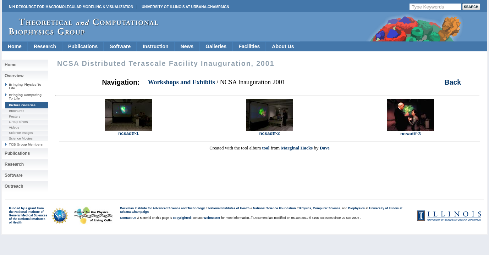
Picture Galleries (22, 105)
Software (120, 46)
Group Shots (18, 122)
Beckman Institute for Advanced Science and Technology (162, 208)
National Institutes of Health (228, 208)
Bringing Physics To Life (25, 86)
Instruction (155, 46)
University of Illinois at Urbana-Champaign (185, 7)
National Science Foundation (274, 208)
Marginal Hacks (297, 148)
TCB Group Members (26, 144)
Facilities (249, 46)
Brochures (16, 111)
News (187, 46)
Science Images (21, 133)
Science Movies (21, 138)
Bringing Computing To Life (25, 96)
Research (45, 46)
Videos (14, 127)
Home (15, 46)
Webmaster (211, 218)
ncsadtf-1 (128, 131)
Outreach (14, 186)
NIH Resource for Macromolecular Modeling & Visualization (71, 7)
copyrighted (182, 218)
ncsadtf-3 (410, 131)
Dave (325, 148)
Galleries (215, 46)
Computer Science (326, 208)
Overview (14, 75)
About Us (283, 46)
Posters (14, 116)
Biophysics (356, 208)
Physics (305, 208)
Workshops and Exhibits (181, 82)
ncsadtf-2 (269, 131)
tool (266, 148)
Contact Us (128, 218)
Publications (83, 46)
